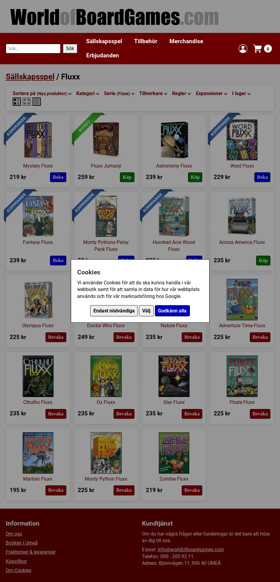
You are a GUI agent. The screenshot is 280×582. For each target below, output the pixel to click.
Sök (70, 48)
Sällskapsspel (104, 41)
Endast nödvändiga (114, 311)
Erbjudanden (102, 55)
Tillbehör (145, 41)
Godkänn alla (172, 311)
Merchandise (186, 41)
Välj (146, 311)
